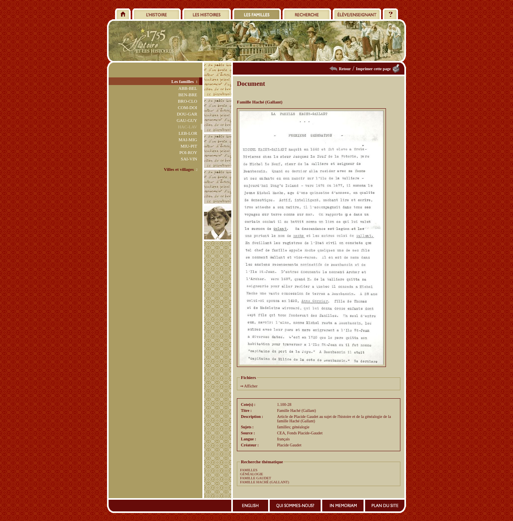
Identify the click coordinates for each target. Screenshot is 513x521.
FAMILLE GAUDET (255, 478)
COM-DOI (187, 107)
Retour (345, 69)
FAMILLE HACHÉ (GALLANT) (264, 482)
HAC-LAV (187, 126)
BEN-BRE (187, 94)
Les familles (183, 81)
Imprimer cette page (373, 69)
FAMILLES (248, 470)
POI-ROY (188, 152)
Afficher (251, 386)
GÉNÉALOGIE (251, 474)
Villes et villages (179, 169)
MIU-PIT (188, 146)
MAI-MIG (188, 139)
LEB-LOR (188, 133)
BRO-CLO (187, 101)
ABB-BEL (187, 88)
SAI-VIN (189, 158)
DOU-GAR (187, 113)
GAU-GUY (187, 120)
